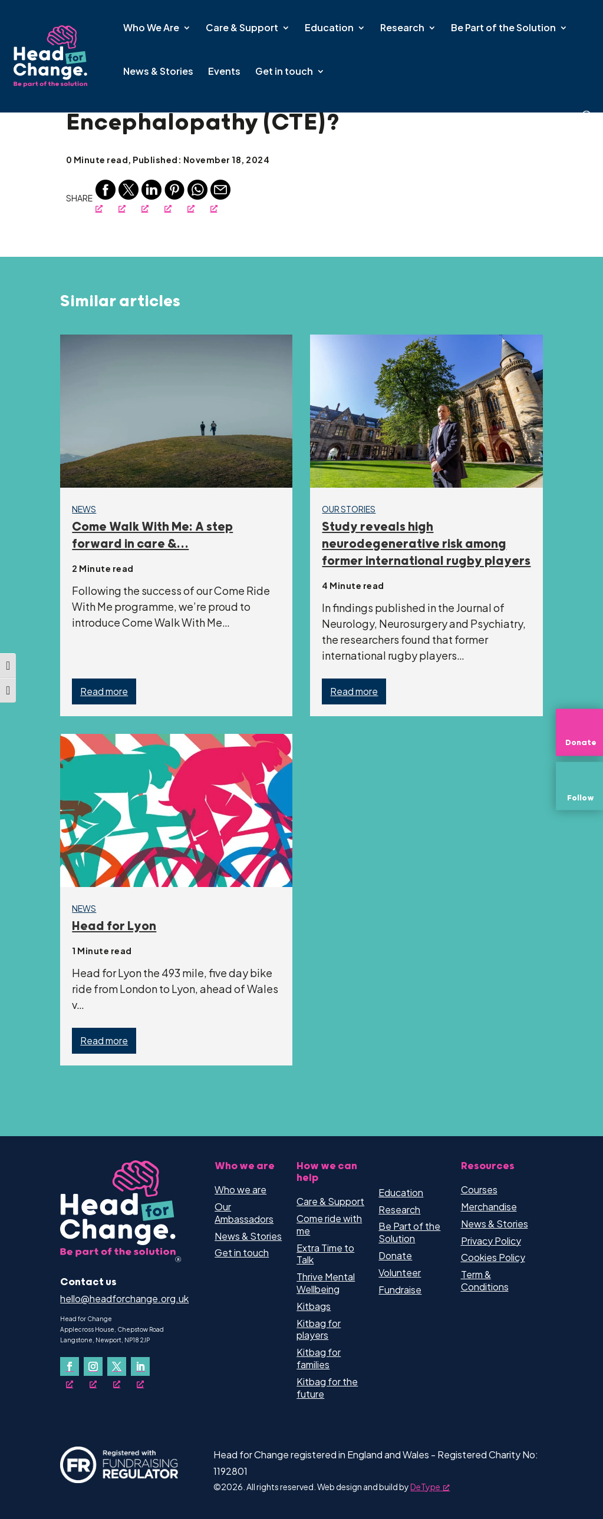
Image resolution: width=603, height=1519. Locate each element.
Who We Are (151, 29)
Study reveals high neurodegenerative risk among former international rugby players (426, 544)
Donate (395, 1255)
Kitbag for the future (327, 1387)
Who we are (240, 1189)
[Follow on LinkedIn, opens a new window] (140, 1366)
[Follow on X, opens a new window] (116, 1366)
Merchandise (489, 1206)
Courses (479, 1189)
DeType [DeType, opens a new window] (430, 1486)
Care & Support (242, 29)
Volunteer (399, 1272)
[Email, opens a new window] (220, 197)
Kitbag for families (318, 1358)
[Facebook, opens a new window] (105, 197)
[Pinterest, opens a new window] (174, 197)
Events (224, 72)
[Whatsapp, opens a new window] (197, 197)
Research (402, 29)
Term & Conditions (485, 1280)
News (84, 509)
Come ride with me (329, 1224)
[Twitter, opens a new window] (128, 197)
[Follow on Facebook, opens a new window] (69, 1366)
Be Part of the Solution (503, 29)
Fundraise (399, 1289)
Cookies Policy (493, 1257)
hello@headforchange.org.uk (124, 1298)
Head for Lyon (114, 926)
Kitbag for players (318, 1329)
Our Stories (348, 509)
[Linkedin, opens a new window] (151, 197)
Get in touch (284, 72)
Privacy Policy (491, 1241)
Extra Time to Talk (325, 1254)
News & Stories (158, 72)
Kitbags (313, 1306)
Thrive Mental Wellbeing (325, 1282)
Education (329, 29)
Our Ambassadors (244, 1212)
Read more (104, 691)
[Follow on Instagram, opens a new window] (93, 1366)
